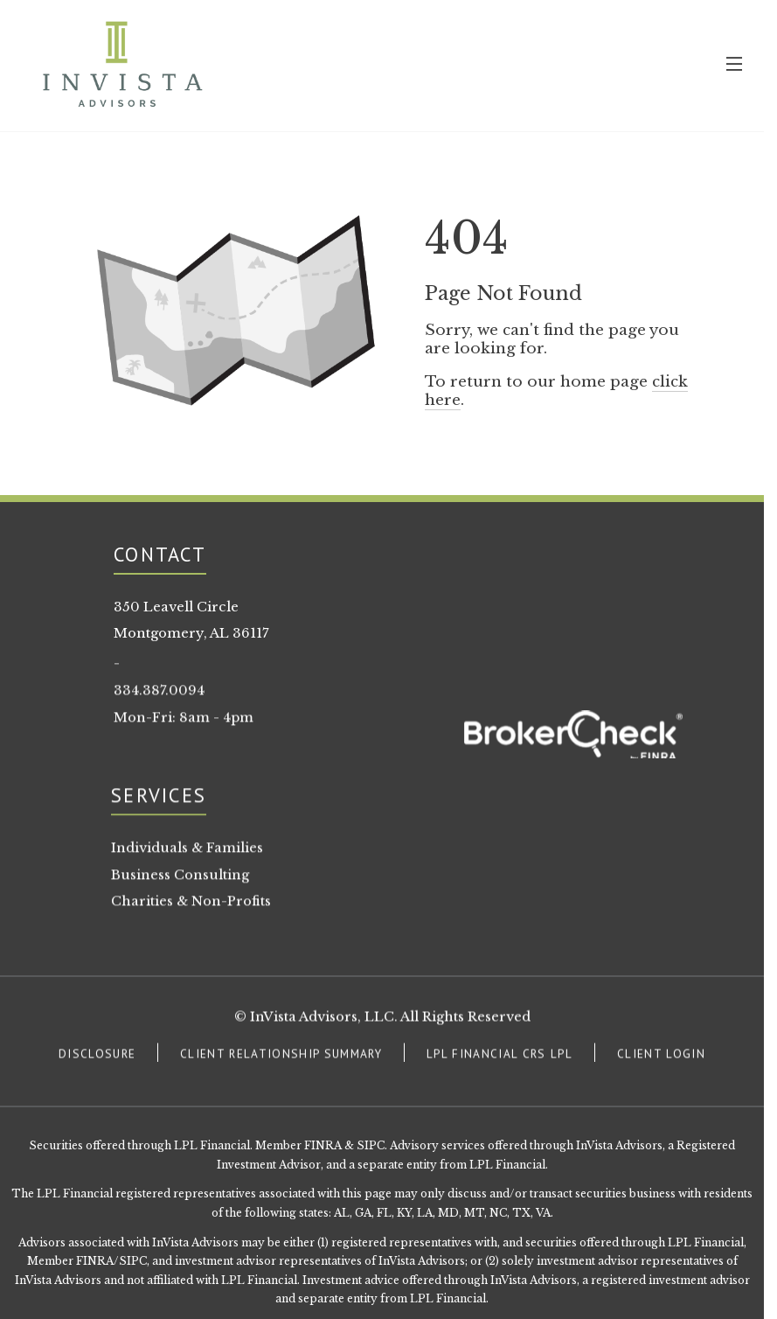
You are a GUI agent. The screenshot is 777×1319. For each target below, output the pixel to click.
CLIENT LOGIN (661, 1056)
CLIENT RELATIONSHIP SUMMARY (281, 1056)
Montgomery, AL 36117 (191, 633)
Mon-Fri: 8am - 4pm (183, 720)
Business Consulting (180, 877)
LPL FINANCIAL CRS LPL (499, 1056)
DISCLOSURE (97, 1056)
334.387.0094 (159, 693)
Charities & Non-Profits (191, 904)
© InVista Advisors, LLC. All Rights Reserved (382, 1020)
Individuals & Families (187, 850)
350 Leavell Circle (176, 607)
